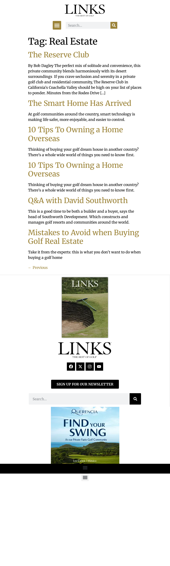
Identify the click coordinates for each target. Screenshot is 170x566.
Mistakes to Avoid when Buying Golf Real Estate (83, 237)
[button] (57, 25)
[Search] (113, 25)
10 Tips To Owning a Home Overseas (75, 134)
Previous (38, 267)
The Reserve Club (58, 54)
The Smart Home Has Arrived (79, 103)
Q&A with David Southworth (78, 200)
